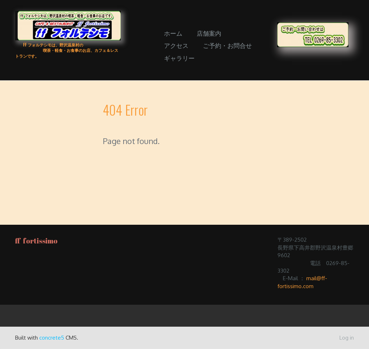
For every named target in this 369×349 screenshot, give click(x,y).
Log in (346, 337)
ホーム (173, 32)
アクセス (176, 45)
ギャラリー (179, 57)
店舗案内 (209, 32)
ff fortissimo (36, 241)
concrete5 (51, 337)
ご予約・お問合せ (227, 45)
